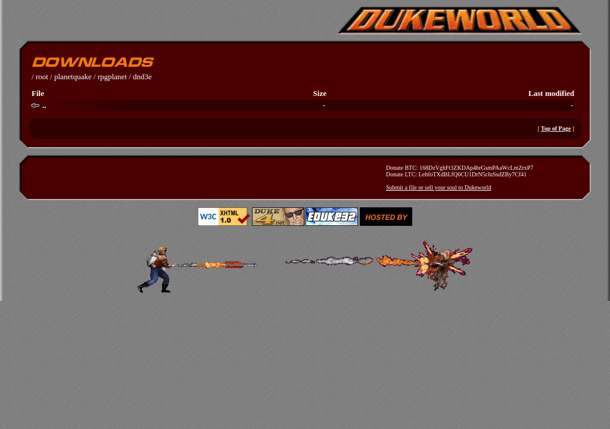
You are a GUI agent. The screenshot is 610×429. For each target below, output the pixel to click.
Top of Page (556, 128)
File (38, 93)
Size (319, 93)
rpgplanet (112, 76)
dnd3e (142, 76)
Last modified (551, 93)
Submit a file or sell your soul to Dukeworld (438, 187)
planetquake (73, 76)
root (42, 76)
